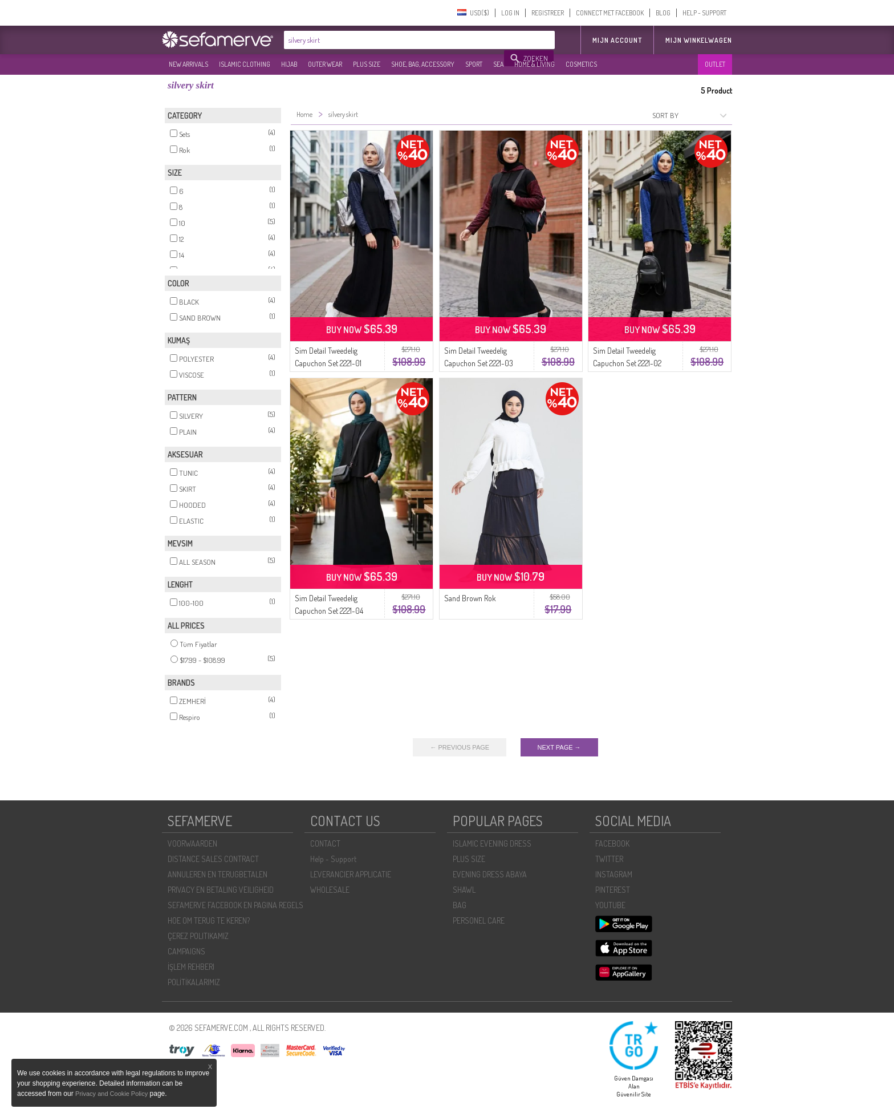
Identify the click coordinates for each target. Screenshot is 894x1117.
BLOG (663, 13)
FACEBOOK (612, 843)
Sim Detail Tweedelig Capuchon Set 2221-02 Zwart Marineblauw (627, 363)
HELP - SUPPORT (704, 13)
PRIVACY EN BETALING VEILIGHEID (221, 890)
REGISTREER (547, 13)
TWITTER (609, 859)
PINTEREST (612, 890)
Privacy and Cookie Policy (111, 1093)
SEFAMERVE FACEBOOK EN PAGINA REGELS (235, 905)
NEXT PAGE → (559, 747)
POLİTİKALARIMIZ (194, 982)
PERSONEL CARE (479, 920)
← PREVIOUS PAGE (459, 747)
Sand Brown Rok (470, 598)
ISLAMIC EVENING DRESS (492, 843)
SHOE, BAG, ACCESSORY (422, 64)
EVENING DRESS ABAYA (490, 874)
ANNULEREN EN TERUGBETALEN (217, 874)
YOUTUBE (610, 905)
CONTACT (325, 843)
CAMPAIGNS (186, 951)
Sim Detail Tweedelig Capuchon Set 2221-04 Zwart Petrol (329, 610)
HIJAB (289, 64)
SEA (498, 64)
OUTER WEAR (325, 64)
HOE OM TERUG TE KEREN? (209, 920)
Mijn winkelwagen (698, 40)
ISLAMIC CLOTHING (244, 64)
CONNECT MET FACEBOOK (610, 13)
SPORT (473, 64)
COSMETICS (581, 64)
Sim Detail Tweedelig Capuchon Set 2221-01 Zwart (328, 363)
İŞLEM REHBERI (191, 967)
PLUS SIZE (366, 64)
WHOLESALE (330, 890)
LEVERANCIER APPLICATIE (350, 874)
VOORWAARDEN (192, 843)
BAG (459, 905)
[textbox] (394, 40)
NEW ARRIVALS (188, 64)
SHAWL (464, 890)
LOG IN (510, 13)
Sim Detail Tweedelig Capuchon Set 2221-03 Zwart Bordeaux (478, 363)
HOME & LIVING (534, 64)
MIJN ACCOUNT (617, 40)
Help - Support (333, 859)
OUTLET (715, 64)
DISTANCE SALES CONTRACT (213, 859)
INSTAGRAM (613, 874)
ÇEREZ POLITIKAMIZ (198, 936)
